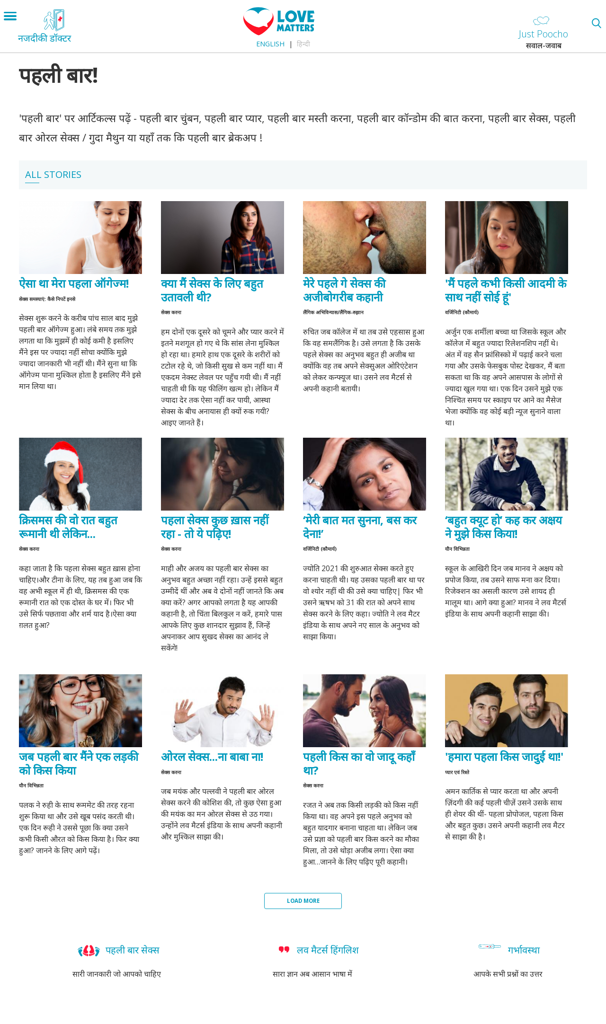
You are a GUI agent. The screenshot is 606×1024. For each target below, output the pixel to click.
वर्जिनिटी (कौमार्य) (462, 312)
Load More (303, 900)
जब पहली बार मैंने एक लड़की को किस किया (78, 763)
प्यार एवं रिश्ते (457, 772)
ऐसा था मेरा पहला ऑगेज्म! (74, 283)
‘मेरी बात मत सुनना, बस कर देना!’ (360, 526)
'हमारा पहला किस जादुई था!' (504, 756)
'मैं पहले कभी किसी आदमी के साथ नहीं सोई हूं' (505, 290)
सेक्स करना (171, 312)
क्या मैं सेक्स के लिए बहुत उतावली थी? (212, 290)
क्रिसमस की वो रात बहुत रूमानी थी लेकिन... (68, 526)
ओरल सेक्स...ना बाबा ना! (212, 756)
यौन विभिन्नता (457, 549)
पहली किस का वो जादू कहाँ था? (359, 763)
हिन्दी (303, 43)
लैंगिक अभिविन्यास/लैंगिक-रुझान (333, 312)
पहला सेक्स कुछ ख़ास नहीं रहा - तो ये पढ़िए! (214, 526)
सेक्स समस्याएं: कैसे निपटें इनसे (47, 299)
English (270, 43)
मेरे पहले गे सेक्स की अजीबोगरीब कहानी (344, 290)
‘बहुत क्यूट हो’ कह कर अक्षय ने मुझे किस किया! (503, 526)
